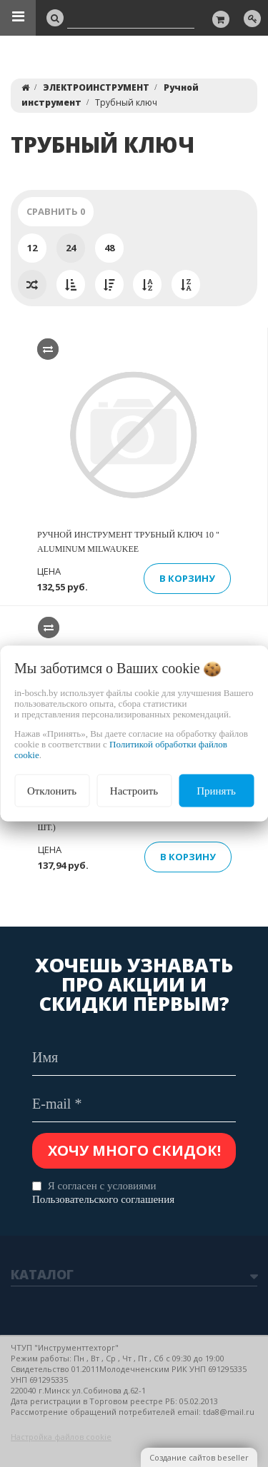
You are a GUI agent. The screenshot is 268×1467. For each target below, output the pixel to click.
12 (32, 247)
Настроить (134, 790)
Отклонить (51, 790)
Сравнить (55, 211)
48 (109, 247)
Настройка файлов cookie (61, 1436)
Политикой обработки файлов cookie (120, 749)
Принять (216, 790)
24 (71, 247)
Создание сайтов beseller (199, 1457)
